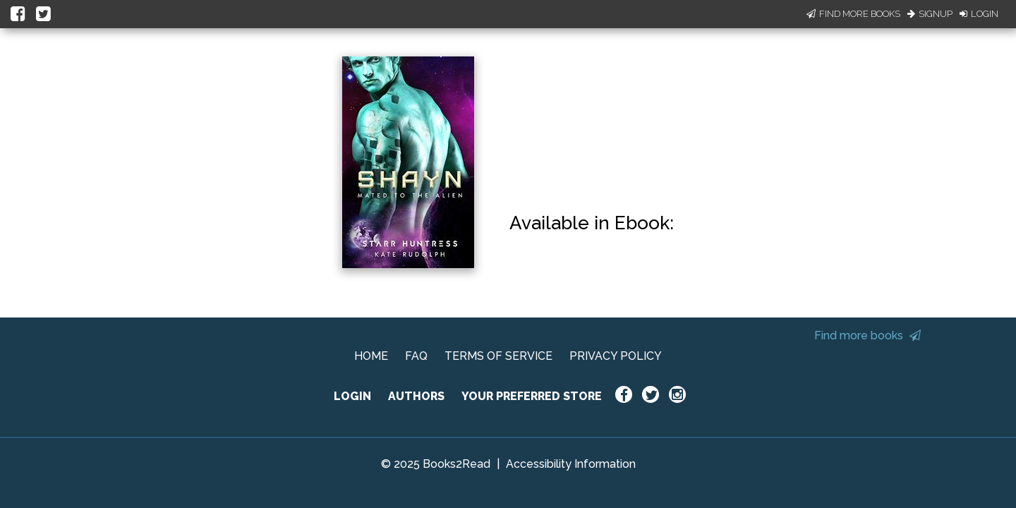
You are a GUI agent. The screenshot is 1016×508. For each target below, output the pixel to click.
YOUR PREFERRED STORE (531, 396)
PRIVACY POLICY (615, 356)
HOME (371, 356)
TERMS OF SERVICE (498, 356)
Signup (930, 13)
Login (979, 13)
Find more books (867, 335)
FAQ (416, 356)
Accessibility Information (571, 464)
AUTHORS (416, 396)
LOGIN (352, 396)
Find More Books (853, 13)
